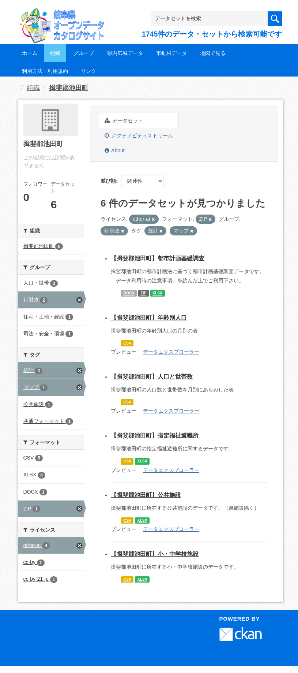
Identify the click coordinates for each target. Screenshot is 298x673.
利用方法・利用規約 (45, 71)
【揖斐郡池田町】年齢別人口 (149, 318)
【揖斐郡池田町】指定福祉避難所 (155, 435)
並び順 (108, 181)
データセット (124, 120)
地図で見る (213, 53)
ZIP (143, 293)
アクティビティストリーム (139, 135)
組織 (55, 53)
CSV (127, 343)
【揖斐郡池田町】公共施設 (146, 495)
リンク (88, 71)
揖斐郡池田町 (68, 88)
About (115, 150)
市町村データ (171, 53)
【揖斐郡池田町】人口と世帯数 (152, 376)
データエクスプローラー (171, 352)
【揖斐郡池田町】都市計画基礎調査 (157, 258)
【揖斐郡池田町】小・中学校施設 (155, 554)
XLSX (157, 293)
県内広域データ (125, 53)
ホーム (29, 53)
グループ (83, 53)
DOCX (128, 293)
